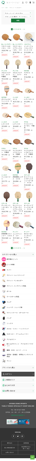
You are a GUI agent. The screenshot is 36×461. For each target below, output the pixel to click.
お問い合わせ (10, 455)
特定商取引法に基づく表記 (26, 450)
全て (7, 7)
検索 (18, 20)
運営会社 (9, 445)
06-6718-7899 (19, 412)
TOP (2, 7)
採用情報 (26, 445)
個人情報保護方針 (9, 450)
